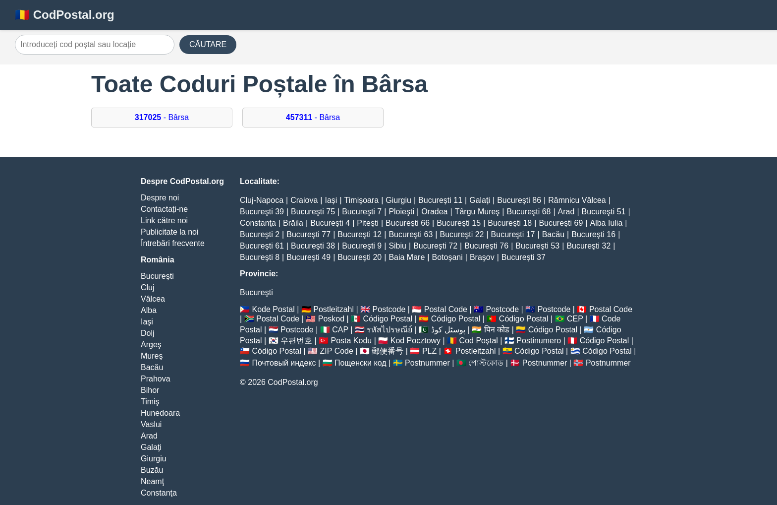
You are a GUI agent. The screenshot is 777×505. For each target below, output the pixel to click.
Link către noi (164, 220)
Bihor (150, 390)
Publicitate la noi (170, 232)
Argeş (151, 344)
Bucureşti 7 (362, 211)
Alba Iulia (606, 223)
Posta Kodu (351, 340)
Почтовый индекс (284, 363)
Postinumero (538, 340)
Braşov (482, 257)
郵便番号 (387, 351)
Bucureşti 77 (308, 234)
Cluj (148, 287)
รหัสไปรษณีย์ (389, 329)
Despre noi (160, 197)
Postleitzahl (333, 309)
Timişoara (361, 200)
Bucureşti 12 (359, 234)
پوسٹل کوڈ (448, 329)
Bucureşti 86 (519, 200)
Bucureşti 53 (537, 246)
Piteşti (368, 223)
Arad (149, 436)
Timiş (150, 401)
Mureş (152, 356)
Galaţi (151, 447)
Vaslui (151, 424)
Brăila (293, 223)
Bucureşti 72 (435, 246)
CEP (575, 319)
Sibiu (397, 246)
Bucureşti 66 (408, 223)
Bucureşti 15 (459, 223)
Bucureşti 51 (604, 211)
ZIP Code (336, 351)
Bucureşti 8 (259, 257)
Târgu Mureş (477, 211)
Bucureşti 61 (262, 246)
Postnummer (427, 363)
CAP (340, 329)
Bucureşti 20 (359, 257)
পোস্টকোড (485, 363)
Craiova (304, 200)
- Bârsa (162, 117)
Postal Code (445, 309)
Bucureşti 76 (486, 246)
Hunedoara (160, 413)
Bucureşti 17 (513, 234)
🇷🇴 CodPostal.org (64, 14)
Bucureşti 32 (588, 246)
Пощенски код (360, 363)
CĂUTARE (207, 44)
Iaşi (147, 321)
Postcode (389, 309)
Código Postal (388, 319)
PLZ (429, 351)
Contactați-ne (164, 209)
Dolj (148, 333)
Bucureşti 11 (440, 200)
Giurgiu (153, 458)
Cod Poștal (478, 340)
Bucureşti (157, 276)
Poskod (331, 319)
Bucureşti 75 (313, 211)
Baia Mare (406, 257)
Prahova (155, 379)
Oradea (434, 211)
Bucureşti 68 (529, 211)
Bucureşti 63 (410, 234)
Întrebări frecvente (173, 243)
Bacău (152, 367)
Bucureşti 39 (262, 211)
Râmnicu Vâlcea (577, 200)
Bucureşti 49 (308, 257)
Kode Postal (273, 309)
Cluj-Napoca (261, 200)
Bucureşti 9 (362, 246)
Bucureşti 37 (523, 257)
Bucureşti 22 (462, 234)
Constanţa (159, 493)
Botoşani (447, 257)
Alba (149, 310)
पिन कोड (496, 329)
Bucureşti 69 (561, 223)
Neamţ (152, 481)
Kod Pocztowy (415, 340)
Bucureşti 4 (330, 223)
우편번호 (296, 340)
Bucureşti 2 (259, 234)
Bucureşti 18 (510, 223)
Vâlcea (153, 299)
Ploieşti (401, 211)
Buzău (152, 470)
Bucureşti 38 (313, 246)
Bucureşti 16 (593, 234)
